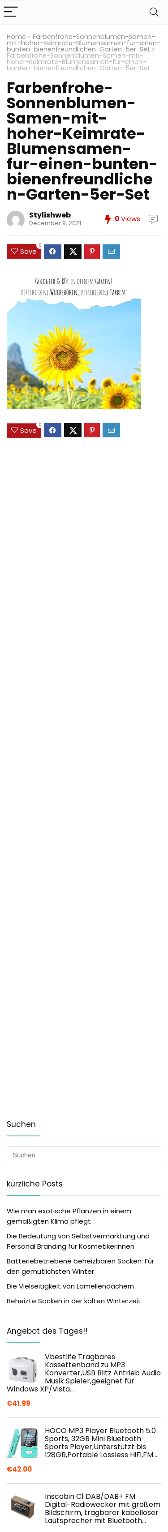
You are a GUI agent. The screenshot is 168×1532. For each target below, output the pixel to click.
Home (16, 36)
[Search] (154, 12)
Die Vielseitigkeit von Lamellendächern (70, 1286)
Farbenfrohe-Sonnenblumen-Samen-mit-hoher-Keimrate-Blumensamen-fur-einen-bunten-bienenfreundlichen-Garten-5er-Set (83, 43)
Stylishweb (50, 215)
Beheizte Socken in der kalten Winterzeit (74, 1301)
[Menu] (11, 12)
